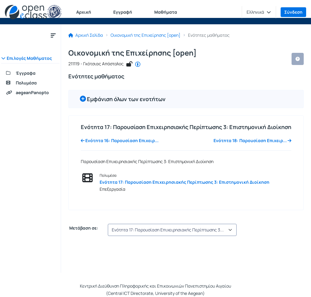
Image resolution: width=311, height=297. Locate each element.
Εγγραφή (122, 12)
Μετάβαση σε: (83, 228)
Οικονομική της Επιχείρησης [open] (145, 35)
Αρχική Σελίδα (85, 35)
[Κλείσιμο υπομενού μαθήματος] (53, 35)
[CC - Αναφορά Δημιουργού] (137, 64)
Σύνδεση (293, 12)
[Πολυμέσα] (30, 83)
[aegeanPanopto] (30, 92)
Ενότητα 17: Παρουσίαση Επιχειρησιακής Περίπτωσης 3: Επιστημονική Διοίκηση (184, 182)
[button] (259, 12)
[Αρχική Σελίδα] (33, 12)
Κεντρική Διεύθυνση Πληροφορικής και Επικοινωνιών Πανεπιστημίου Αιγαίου (155, 286)
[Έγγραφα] (30, 73)
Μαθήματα (165, 12)
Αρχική (83, 12)
